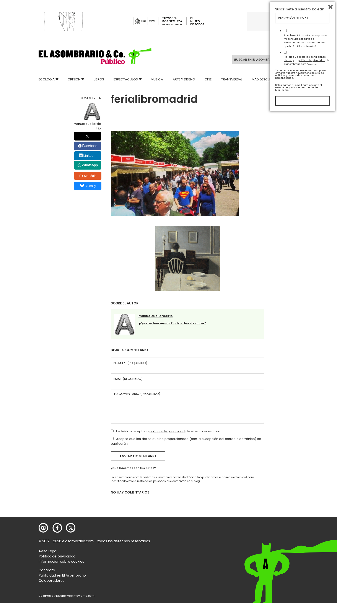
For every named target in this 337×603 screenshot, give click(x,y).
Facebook (89, 146)
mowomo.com (83, 596)
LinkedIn (89, 155)
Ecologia (47, 79)
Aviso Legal (48, 551)
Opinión (74, 79)
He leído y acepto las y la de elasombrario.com (306, 550)
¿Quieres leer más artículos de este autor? (172, 323)
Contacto (47, 570)
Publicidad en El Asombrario (62, 575)
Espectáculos (126, 79)
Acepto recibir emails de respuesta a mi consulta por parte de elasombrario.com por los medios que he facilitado (306, 530)
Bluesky (88, 186)
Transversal (231, 79)
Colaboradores (51, 580)
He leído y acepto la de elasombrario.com (165, 431)
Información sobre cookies (61, 561)
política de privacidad (168, 431)
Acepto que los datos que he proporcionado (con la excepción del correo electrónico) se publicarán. (186, 441)
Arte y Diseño (184, 79)
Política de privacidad (57, 556)
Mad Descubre (263, 79)
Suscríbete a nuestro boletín (299, 499)
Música (157, 79)
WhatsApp (90, 165)
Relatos (292, 79)
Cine (208, 79)
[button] (95, 56)
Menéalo (88, 176)
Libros (99, 79)
